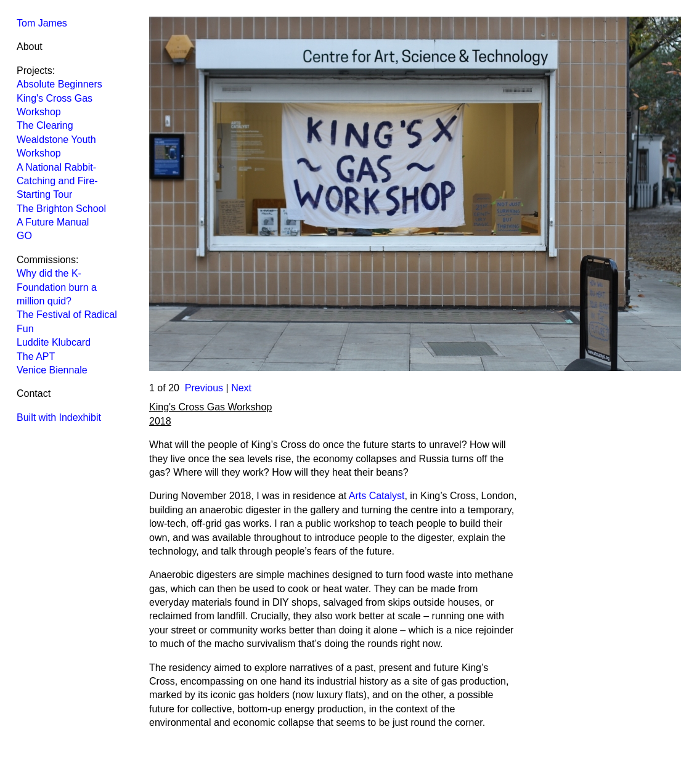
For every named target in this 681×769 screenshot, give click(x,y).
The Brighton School (61, 208)
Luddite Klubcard (54, 342)
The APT (36, 356)
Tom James (42, 23)
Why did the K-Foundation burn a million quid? (57, 287)
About (30, 46)
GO (24, 235)
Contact (34, 393)
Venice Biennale (52, 370)
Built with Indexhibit (59, 417)
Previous (204, 388)
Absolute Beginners (59, 84)
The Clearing (45, 125)
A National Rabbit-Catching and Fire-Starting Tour (57, 181)
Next (241, 388)
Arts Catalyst (377, 495)
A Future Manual (53, 222)
